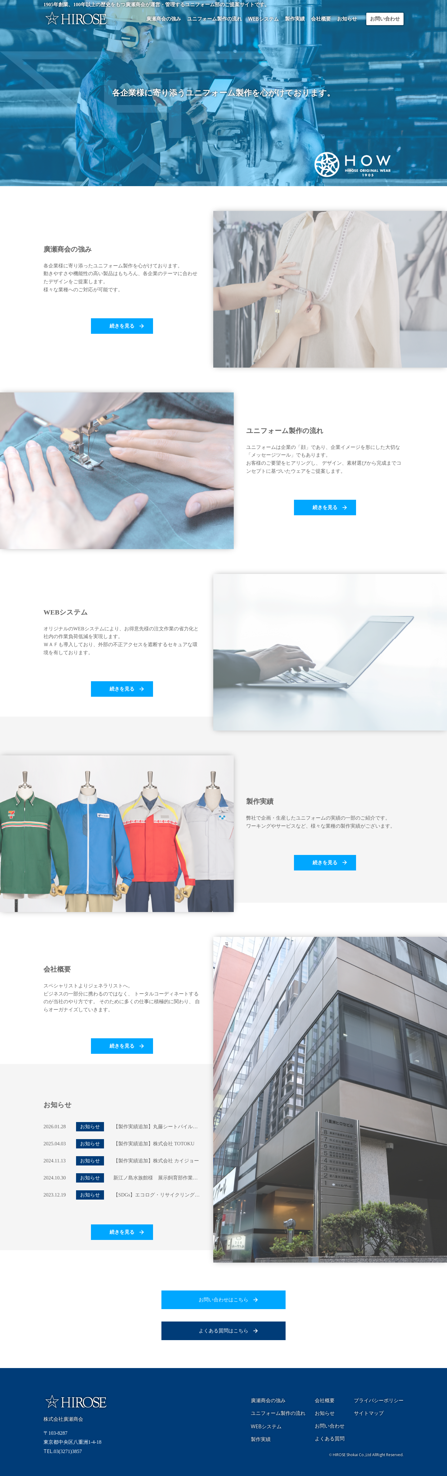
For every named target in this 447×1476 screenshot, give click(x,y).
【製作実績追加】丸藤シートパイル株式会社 (163, 1126)
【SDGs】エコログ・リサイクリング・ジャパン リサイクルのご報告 (191, 1194)
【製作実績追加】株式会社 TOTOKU (153, 1143)
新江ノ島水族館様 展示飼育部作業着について (165, 1177)
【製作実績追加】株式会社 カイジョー (156, 1160)
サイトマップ (369, 1413)
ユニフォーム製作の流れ (214, 18)
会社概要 (321, 18)
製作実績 (295, 18)
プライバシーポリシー (379, 1400)
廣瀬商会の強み (163, 18)
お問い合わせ (385, 18)
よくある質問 (330, 1438)
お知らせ (347, 18)
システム (263, 19)
